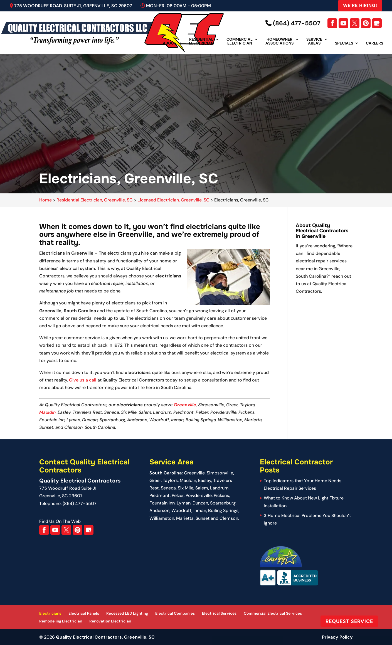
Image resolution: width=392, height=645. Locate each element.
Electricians (50, 613)
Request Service (349, 621)
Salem (201, 488)
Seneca (168, 488)
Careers (374, 43)
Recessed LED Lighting (127, 613)
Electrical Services (219, 613)
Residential (201, 41)
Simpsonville (220, 473)
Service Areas (314, 41)
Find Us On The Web (60, 521)
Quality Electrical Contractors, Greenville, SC (105, 637)
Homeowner (279, 41)
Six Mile (185, 488)
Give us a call (82, 380)
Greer (155, 480)
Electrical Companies (175, 613)
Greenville (185, 405)
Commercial (239, 41)
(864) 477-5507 (292, 23)
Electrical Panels (83, 613)
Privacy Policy (337, 637)
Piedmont (159, 495)
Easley (204, 480)
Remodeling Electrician (60, 621)
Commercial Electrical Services (273, 613)
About (169, 43)
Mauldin (47, 412)
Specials (344, 43)
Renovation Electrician (110, 621)
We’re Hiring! (360, 5)
